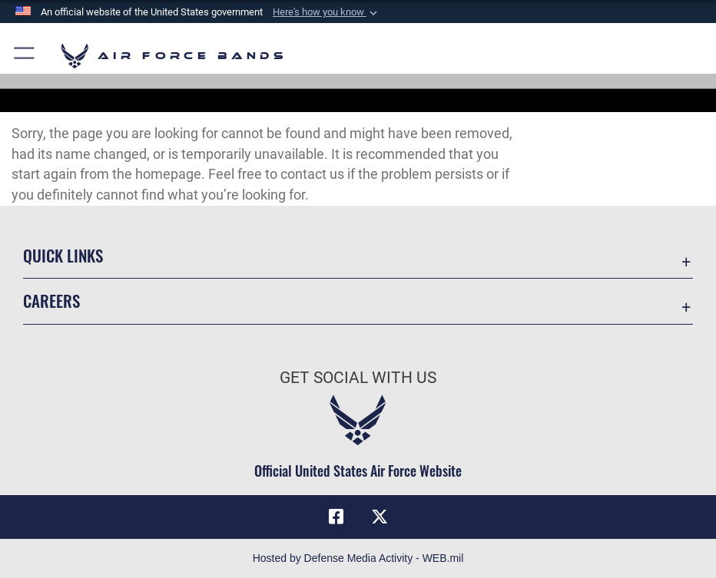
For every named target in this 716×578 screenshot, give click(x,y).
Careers (51, 300)
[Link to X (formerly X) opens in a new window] (379, 516)
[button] (326, 12)
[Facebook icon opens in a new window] (336, 516)
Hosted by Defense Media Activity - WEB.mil (358, 558)
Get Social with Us (358, 377)
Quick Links (63, 255)
